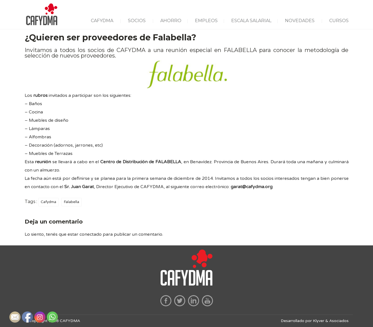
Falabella (71, 202)
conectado (90, 234)
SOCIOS (137, 20)
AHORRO (170, 20)
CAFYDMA (102, 20)
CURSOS (339, 20)
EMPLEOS (206, 20)
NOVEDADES (300, 20)
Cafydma (48, 202)
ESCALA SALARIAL (251, 20)
